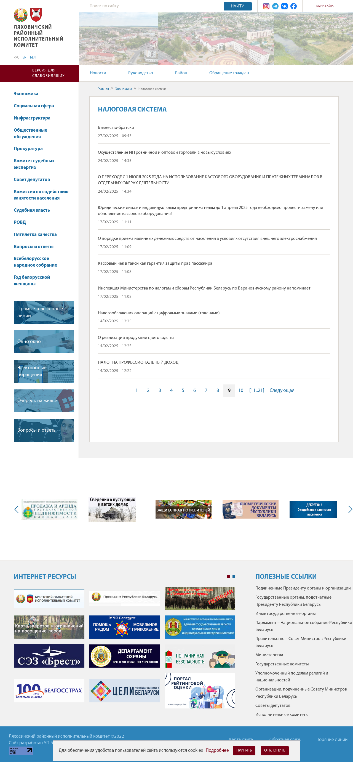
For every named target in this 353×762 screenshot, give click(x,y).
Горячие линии (332, 739)
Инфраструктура (35, 118)
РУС (16, 57)
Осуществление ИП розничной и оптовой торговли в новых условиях (164, 152)
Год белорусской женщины (32, 280)
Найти (238, 6)
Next (349, 509)
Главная (103, 89)
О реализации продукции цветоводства (136, 338)
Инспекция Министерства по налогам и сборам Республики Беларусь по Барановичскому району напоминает (204, 288)
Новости (98, 73)
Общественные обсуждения (30, 133)
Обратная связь (285, 739)
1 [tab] (228, 576)
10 (240, 390)
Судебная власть (32, 210)
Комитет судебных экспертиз (34, 164)
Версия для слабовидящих (48, 73)
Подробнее (217, 750)
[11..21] (256, 390)
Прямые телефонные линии (40, 312)
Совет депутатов (32, 179)
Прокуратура (31, 149)
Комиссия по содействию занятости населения (41, 195)
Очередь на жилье (37, 400)
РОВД (20, 222)
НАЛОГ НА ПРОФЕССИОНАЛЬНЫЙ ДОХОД (138, 362)
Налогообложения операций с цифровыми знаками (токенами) (159, 313)
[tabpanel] (124, 650)
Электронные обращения (31, 371)
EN (24, 57)
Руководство (140, 73)
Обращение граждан (229, 73)
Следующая (282, 390)
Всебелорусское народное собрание (35, 262)
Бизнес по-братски (116, 128)
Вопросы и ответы (34, 247)
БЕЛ (33, 57)
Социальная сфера (36, 106)
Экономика (29, 94)
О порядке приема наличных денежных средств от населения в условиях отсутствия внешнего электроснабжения (207, 239)
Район (181, 73)
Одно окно (29, 341)
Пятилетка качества (38, 234)
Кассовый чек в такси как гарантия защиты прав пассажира (155, 263)
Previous (17, 509)
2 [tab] (233, 576)
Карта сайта (325, 6)
